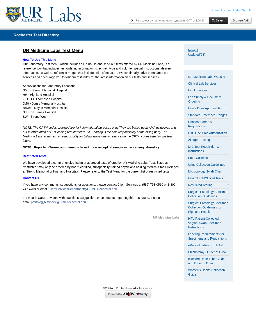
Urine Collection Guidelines (206, 164)
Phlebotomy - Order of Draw (207, 252)
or (165, 184)
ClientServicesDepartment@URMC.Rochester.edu (82, 189)
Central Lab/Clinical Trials (205, 178)
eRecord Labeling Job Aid (205, 245)
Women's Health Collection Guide (206, 272)
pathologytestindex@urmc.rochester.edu (58, 202)
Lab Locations (197, 90)
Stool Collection (198, 158)
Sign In (247, 10)
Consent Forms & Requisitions (200, 124)
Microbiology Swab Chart (205, 171)
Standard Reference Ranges (207, 115)
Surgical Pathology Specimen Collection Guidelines (208, 194)
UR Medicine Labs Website (206, 76)
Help (236, 10)
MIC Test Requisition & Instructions (203, 149)
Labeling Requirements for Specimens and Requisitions (207, 236)
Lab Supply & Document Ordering (204, 99)
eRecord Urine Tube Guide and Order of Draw (206, 261)
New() (193, 50)
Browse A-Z (241, 20)
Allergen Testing (199, 140)
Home (214, 10)
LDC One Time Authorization (207, 133)
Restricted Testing (208, 185)
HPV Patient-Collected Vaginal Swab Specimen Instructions (204, 223)
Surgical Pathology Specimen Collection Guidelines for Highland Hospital (208, 207)
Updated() (196, 54)
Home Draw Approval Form (206, 108)
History (226, 10)
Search (218, 20)
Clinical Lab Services (202, 83)
